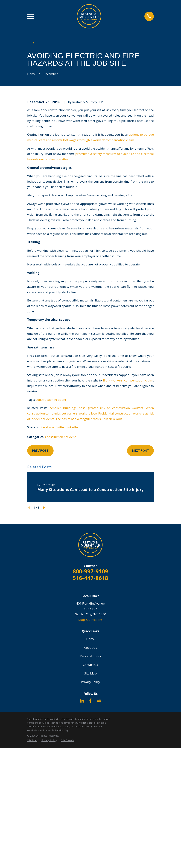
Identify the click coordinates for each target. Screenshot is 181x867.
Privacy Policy (90, 682)
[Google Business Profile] (99, 701)
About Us (90, 648)
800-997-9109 (90, 571)
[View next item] (44, 507)
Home (90, 639)
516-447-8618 (90, 578)
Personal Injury (90, 656)
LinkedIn (72, 427)
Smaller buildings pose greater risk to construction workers (96, 408)
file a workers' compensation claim (128, 380)
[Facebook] (90, 701)
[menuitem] (32, 740)
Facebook (47, 427)
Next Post (140, 450)
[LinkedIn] (82, 701)
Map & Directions (90, 620)
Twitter (60, 427)
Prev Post (40, 450)
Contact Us (90, 665)
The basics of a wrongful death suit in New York (89, 419)
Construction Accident (51, 400)
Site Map (90, 673)
